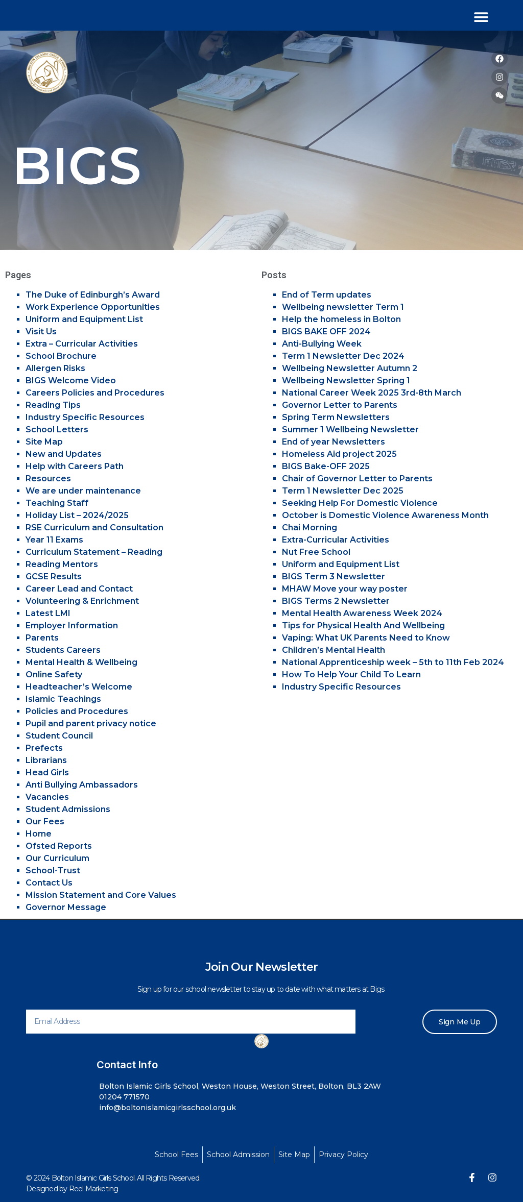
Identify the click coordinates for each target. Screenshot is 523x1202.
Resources (48, 478)
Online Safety (54, 674)
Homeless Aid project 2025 (339, 454)
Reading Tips (53, 405)
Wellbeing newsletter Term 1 (343, 307)
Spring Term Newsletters (336, 417)
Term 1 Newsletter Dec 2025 (342, 491)
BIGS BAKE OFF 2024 (326, 331)
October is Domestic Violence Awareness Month (385, 515)
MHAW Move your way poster (345, 589)
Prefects (44, 748)
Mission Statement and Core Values (101, 895)
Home (39, 834)
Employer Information (72, 625)
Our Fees (45, 821)
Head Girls (47, 772)
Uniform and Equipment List (84, 319)
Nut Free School (316, 552)
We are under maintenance (83, 491)
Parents (42, 638)
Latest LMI (48, 613)
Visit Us (41, 331)
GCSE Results (54, 576)
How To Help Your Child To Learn (351, 674)
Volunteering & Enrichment (82, 601)
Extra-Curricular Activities (335, 540)
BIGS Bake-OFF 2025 (326, 466)
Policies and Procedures (77, 711)
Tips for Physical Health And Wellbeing (363, 625)
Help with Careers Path (75, 466)
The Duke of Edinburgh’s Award (93, 295)
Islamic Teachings (63, 699)
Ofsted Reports (59, 846)
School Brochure (61, 356)
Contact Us (49, 883)
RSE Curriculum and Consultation (94, 527)
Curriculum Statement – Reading (94, 552)
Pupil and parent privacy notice (91, 723)
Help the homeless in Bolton (341, 319)
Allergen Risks (55, 368)
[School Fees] (176, 1154)
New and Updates (64, 454)
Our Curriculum (57, 858)
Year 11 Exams (54, 540)
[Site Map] (294, 1154)
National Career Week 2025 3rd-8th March (371, 393)
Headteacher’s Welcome (79, 687)
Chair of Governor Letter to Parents (357, 478)
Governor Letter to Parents (339, 405)
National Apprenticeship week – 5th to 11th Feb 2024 (393, 662)
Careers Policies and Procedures (95, 393)
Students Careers (63, 650)
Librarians (46, 760)
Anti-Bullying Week (322, 344)
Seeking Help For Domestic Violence (360, 503)
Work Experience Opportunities (93, 307)
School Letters (57, 429)
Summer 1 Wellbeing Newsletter (350, 429)
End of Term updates (326, 295)
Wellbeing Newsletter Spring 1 (346, 380)
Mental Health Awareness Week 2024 (362, 613)
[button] (480, 16)
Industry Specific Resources (85, 417)
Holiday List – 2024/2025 (77, 515)
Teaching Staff (57, 503)
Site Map (44, 442)
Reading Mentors (62, 564)
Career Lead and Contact (79, 589)
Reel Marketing (93, 1188)
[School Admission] (238, 1154)
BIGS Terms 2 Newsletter (336, 601)
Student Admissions (68, 809)
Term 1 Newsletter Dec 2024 (343, 356)
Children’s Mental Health (333, 650)
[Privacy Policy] (343, 1154)
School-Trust (53, 870)
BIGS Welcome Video (71, 380)
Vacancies (47, 797)
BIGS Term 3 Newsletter (333, 576)
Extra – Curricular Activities (82, 344)
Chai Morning (309, 527)
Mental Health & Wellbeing (81, 662)
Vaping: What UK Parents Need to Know (366, 638)
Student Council (59, 736)
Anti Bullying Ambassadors (82, 785)
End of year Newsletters (333, 442)
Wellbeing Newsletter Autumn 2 (349, 368)
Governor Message (66, 907)
